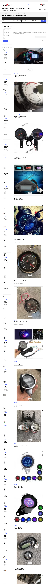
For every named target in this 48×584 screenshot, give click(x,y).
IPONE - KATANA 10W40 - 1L (5, 496)
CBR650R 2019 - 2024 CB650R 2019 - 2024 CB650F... (6, 400)
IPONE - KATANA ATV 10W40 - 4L (5, 455)
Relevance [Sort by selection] (40, 37)
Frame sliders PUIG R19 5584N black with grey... (6, 415)
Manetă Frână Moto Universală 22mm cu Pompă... (6, 95)
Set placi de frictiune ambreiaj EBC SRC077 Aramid (5, 428)
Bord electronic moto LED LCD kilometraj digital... (40, 54)
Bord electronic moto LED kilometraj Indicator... (40, 92)
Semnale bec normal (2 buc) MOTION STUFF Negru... (6, 575)
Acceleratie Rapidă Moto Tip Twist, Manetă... (6, 121)
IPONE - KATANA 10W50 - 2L (5, 536)
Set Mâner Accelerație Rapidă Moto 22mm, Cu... (6, 109)
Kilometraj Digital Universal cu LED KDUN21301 (28, 54)
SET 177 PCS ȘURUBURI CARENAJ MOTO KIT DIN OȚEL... (6, 356)
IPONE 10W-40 (5, 444)
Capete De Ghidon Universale (5, 332)
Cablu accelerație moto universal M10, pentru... (6, 232)
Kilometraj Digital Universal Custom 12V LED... (18, 206)
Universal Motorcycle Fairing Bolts (5, 359)
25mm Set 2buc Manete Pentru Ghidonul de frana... (6, 160)
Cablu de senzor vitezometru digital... (29, 149)
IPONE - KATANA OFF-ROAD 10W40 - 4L (6, 442)
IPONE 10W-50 (5, 511)
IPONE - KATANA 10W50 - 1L (5, 550)
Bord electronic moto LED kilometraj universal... (40, 130)
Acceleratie (5, 123)
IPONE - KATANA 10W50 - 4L (5, 523)
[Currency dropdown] (40, 9)
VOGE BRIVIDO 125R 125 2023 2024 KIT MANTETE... (6, 387)
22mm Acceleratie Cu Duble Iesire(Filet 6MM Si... (6, 302)
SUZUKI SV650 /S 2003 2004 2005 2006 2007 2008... (5, 372)
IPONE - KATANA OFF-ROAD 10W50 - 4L (6, 509)
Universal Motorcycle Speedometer (18, 55)
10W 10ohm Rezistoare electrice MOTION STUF (6, 562)
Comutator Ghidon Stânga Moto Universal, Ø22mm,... (6, 189)
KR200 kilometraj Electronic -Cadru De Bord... (18, 168)
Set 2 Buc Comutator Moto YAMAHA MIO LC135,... (6, 204)
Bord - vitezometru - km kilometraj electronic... (18, 73)
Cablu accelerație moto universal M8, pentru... (6, 219)
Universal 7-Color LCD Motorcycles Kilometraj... (18, 130)
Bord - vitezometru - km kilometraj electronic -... (29, 73)
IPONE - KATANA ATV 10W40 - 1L (5, 469)
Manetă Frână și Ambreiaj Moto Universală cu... (6, 55)
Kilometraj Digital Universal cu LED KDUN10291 (17, 54)
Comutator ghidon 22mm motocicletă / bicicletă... (6, 174)
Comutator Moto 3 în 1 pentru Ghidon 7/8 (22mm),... (6, 245)
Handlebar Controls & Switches (5, 177)
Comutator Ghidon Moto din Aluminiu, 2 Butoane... (6, 314)
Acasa (4, 417)
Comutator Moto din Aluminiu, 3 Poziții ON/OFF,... (6, 273)
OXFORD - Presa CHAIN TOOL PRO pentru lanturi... (6, 343)
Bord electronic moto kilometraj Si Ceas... (18, 111)
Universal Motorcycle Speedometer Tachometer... (29, 130)
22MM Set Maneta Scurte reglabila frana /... (6, 133)
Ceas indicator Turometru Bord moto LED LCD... (18, 92)
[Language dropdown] (44, 9)
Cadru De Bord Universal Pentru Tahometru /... (28, 168)
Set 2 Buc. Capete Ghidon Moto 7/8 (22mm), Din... (6, 329)
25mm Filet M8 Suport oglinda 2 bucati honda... (5, 260)
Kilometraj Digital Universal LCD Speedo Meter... (40, 187)
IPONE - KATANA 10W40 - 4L (5, 482)
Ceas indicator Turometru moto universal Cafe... (17, 149)
